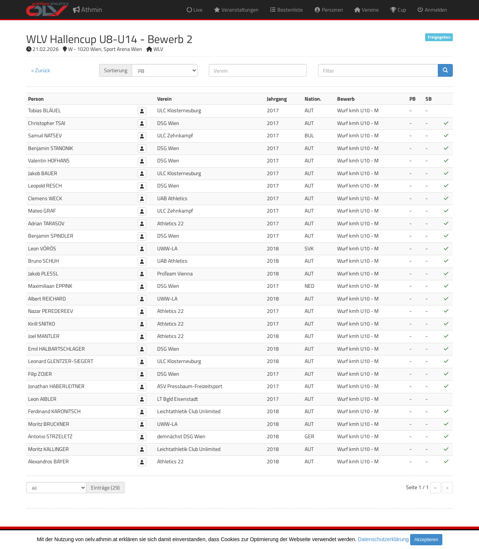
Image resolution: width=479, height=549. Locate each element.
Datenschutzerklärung (383, 539)
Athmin (87, 9)
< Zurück (40, 70)
